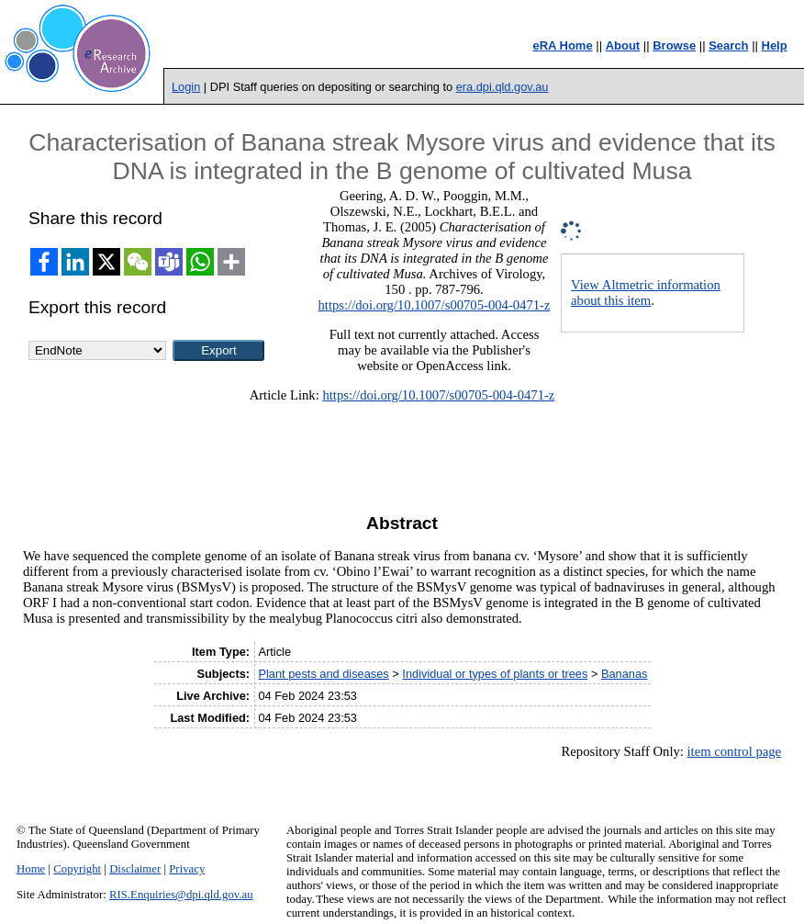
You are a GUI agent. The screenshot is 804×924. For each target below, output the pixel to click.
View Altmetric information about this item (645, 292)
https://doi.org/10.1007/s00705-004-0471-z (434, 305)
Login (186, 87)
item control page (734, 751)
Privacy (187, 868)
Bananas (624, 674)
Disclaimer (135, 868)
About (623, 45)
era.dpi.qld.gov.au (502, 87)
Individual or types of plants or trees (494, 674)
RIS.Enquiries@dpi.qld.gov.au (181, 894)
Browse (674, 45)
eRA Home (562, 45)
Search (728, 45)
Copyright (77, 868)
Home (31, 868)
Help (774, 45)
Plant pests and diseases (323, 674)
